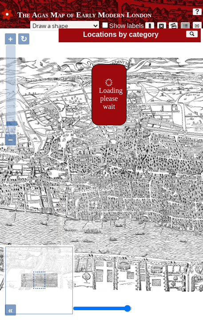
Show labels (126, 25)
